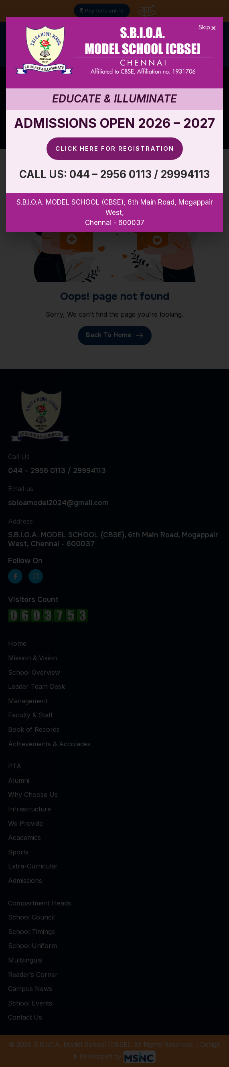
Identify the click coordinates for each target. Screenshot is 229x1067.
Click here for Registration (114, 148)
